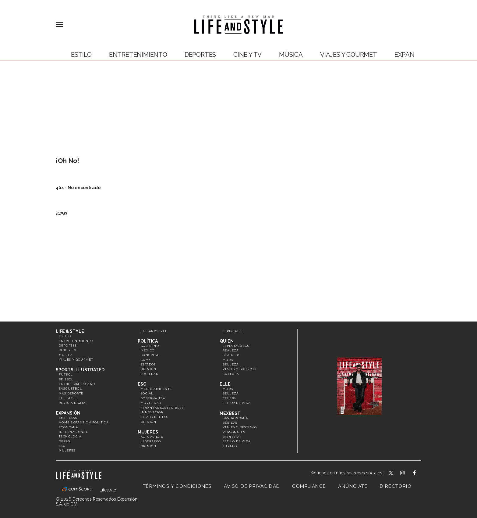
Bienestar (232, 436)
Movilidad (151, 403)
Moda (228, 360)
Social (147, 393)
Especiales (233, 331)
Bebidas (230, 422)
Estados (148, 364)
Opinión (149, 369)
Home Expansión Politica (83, 422)
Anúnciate (353, 486)
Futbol (66, 374)
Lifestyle (68, 398)
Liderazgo (151, 441)
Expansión (68, 413)
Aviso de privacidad (252, 486)
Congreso (150, 355)
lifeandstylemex (407, 473)
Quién (227, 341)
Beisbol (66, 379)
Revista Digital (73, 403)
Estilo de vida (237, 403)
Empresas (68, 417)
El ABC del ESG (155, 417)
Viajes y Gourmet (348, 54)
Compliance (309, 486)
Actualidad (152, 436)
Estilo (81, 54)
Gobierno (150, 345)
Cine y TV (247, 54)
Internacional (73, 431)
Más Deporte (71, 393)
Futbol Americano (77, 384)
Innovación (152, 412)
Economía (68, 427)
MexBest (230, 413)
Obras (64, 441)
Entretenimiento (138, 54)
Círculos (231, 355)
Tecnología (70, 436)
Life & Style (70, 331)
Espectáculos (236, 345)
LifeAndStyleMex (420, 473)
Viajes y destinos (240, 427)
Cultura (231, 374)
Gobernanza (153, 398)
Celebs (229, 398)
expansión (411, 54)
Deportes (200, 54)
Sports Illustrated (80, 369)
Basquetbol (70, 388)
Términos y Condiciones (177, 486)
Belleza (231, 364)
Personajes (234, 432)
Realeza (231, 350)
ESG (62, 446)
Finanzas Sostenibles (162, 407)
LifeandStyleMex (391, 473)
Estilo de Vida (237, 441)
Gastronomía (235, 418)
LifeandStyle (154, 331)
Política (148, 341)
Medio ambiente (156, 388)
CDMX (146, 360)
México (147, 350)
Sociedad (149, 374)
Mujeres (67, 450)
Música (291, 54)
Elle (225, 384)
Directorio (396, 486)
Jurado (230, 446)
